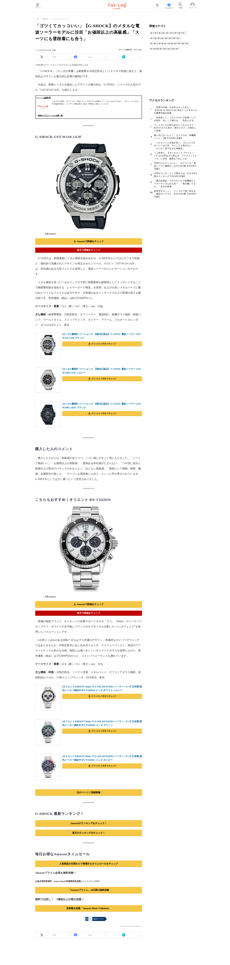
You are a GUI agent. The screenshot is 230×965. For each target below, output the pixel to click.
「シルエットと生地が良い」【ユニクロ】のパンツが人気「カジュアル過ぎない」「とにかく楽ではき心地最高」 (175, 146)
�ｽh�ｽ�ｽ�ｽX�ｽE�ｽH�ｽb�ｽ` (165, 49)
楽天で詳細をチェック (88, 250)
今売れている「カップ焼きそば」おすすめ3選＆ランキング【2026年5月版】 (175, 174)
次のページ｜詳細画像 (88, 792)
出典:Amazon (50, 234)
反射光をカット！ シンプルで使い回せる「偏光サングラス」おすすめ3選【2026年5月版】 (175, 194)
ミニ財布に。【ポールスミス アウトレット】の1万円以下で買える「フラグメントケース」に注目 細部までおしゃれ (175, 156)
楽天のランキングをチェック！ (88, 833)
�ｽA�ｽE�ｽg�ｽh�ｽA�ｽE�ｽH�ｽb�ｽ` (168, 33)
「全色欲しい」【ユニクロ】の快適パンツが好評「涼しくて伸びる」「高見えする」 (175, 119)
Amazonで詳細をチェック (90, 241)
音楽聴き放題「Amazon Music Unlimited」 (88, 908)
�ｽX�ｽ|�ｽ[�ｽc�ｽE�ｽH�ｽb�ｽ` (165, 38)
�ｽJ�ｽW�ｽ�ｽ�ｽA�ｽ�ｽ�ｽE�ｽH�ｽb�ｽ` (170, 43)
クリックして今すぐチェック (103, 344)
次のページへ (99, 919)
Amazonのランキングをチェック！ (88, 823)
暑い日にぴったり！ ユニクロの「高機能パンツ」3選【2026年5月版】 (175, 136)
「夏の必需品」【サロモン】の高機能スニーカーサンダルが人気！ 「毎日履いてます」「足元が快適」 (175, 184)
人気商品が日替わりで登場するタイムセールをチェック (88, 863)
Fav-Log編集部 (125, 50)
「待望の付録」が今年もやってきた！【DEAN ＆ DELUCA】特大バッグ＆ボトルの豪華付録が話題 (175, 110)
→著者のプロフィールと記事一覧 (49, 116)
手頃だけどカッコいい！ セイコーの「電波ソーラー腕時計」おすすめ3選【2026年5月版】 (175, 166)
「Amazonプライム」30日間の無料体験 (88, 890)
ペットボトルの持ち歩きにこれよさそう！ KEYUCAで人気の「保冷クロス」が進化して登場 (176, 128)
